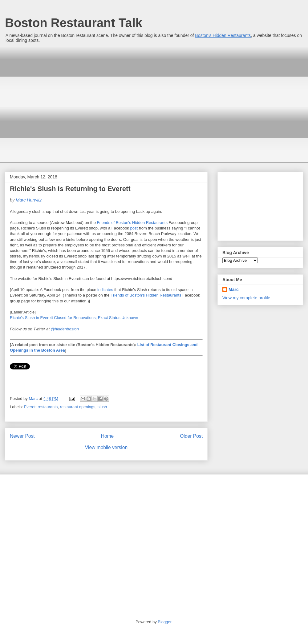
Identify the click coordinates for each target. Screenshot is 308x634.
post (134, 228)
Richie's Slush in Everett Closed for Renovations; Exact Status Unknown (74, 317)
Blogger (164, 622)
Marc (234, 289)
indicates (105, 289)
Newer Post (22, 436)
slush (102, 407)
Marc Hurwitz (29, 199)
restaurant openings (77, 407)
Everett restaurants (41, 407)
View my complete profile (246, 297)
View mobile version (106, 447)
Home (107, 436)
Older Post (191, 436)
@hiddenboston (65, 329)
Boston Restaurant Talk (73, 23)
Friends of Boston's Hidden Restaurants (132, 222)
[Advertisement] (58, 103)
